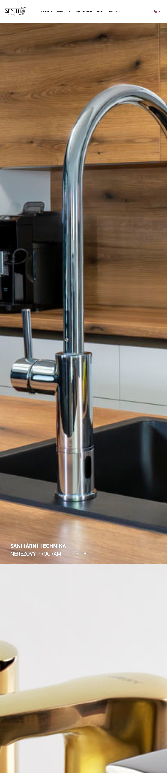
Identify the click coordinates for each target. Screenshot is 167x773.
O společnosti (84, 11)
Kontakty (114, 11)
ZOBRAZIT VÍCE (81, 553)
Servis (100, 11)
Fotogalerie (64, 11)
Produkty (46, 11)
